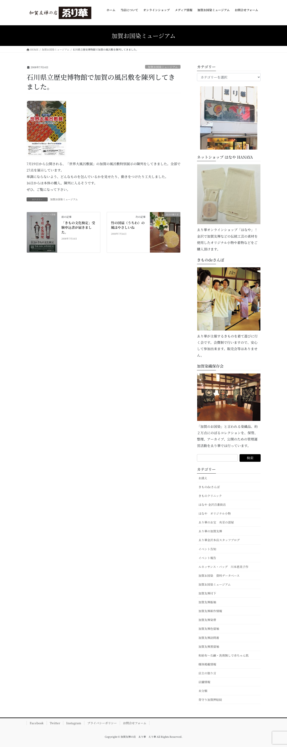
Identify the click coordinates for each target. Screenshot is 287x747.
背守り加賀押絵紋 (210, 699)
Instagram (73, 723)
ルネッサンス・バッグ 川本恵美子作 (223, 567)
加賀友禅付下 (207, 593)
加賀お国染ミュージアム (163, 67)
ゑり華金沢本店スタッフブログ (219, 540)
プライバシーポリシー (102, 723)
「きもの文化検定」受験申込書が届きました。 (78, 227)
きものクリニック (210, 496)
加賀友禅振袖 (207, 602)
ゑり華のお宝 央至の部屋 (217, 522)
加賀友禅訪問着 (208, 638)
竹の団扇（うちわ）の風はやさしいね (128, 225)
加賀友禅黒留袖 (208, 646)
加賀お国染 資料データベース (219, 575)
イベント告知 (207, 549)
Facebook (37, 723)
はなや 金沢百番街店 (212, 504)
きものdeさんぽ (209, 487)
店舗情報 (204, 682)
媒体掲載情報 (207, 664)
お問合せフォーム (134, 723)
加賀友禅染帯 (207, 620)
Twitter (55, 723)
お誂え (202, 478)
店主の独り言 (207, 673)
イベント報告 (207, 558)
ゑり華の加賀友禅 (210, 531)
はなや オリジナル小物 (214, 513)
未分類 (202, 691)
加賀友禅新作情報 (210, 611)
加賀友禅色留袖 (208, 629)
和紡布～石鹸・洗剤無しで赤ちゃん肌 (223, 655)
